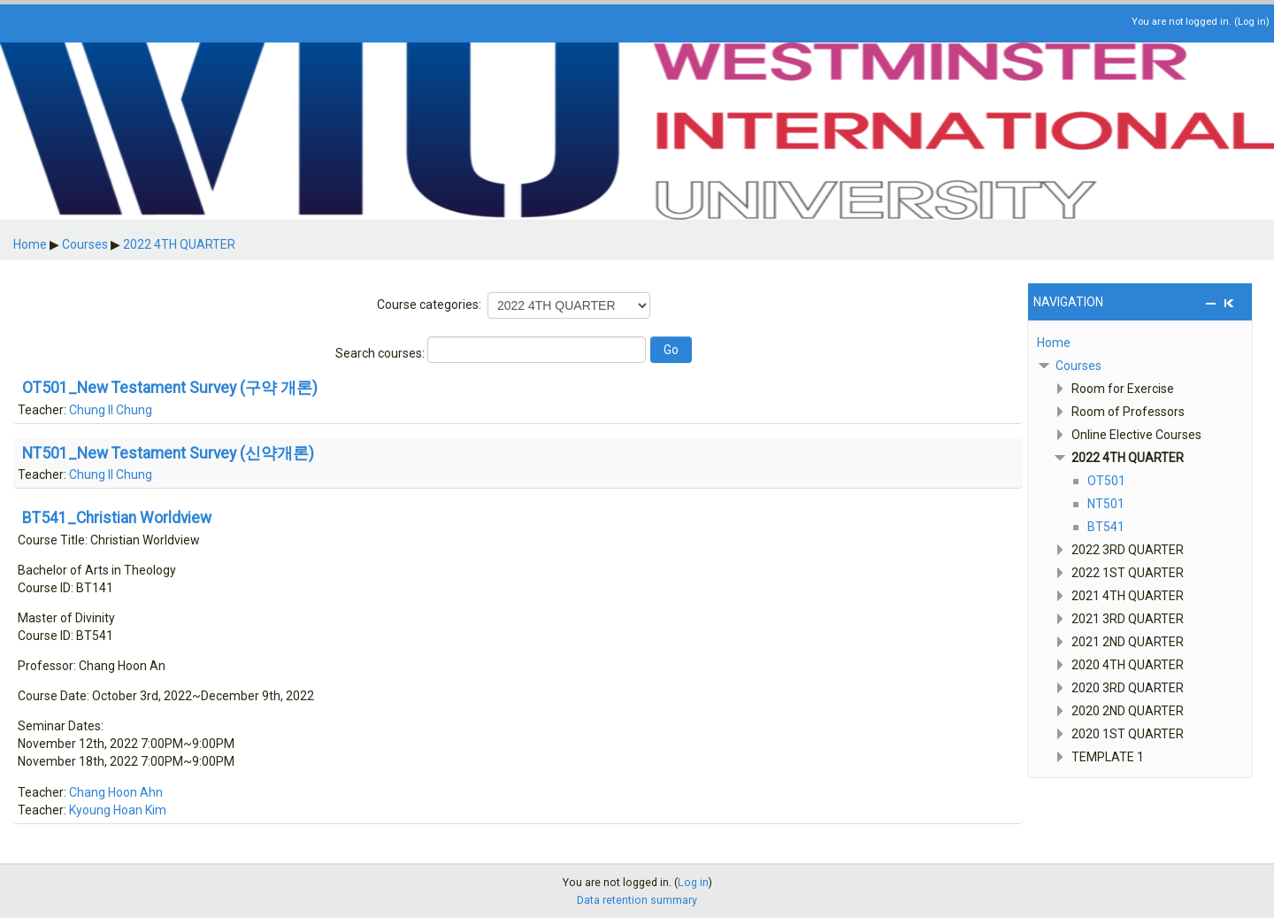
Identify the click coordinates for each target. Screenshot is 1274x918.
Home (1054, 343)
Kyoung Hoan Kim (117, 810)
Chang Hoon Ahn (116, 792)
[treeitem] (1140, 342)
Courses (1078, 366)
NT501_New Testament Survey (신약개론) (168, 454)
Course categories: (429, 304)
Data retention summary (637, 899)
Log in (1252, 21)
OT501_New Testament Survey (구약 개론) (170, 389)
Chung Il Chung (110, 410)
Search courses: (381, 353)
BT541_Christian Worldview (116, 519)
